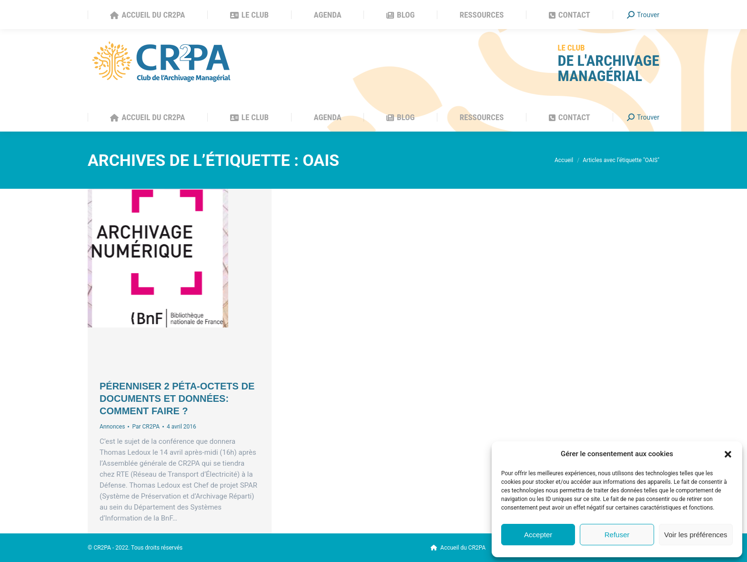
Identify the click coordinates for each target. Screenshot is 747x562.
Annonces (112, 426)
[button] (728, 454)
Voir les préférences (695, 535)
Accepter (538, 535)
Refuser (617, 535)
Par (146, 426)
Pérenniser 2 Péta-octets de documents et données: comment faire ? (177, 398)
